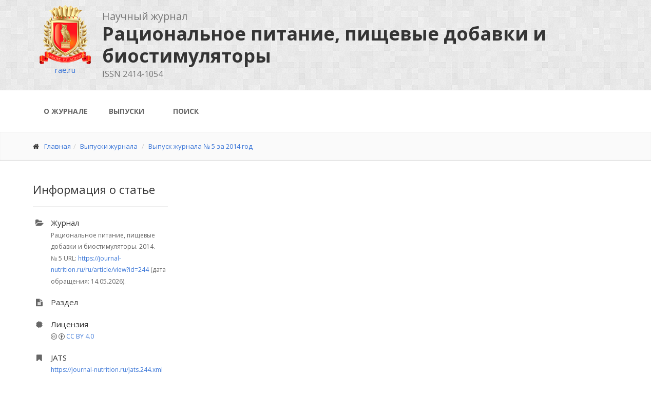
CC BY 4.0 (80, 336)
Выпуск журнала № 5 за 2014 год (200, 146)
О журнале (66, 111)
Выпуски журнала (109, 146)
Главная (57, 146)
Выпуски (126, 111)
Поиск (186, 111)
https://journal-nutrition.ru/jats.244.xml (107, 369)
